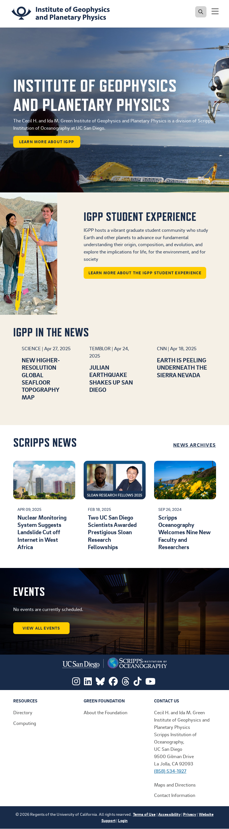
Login (123, 820)
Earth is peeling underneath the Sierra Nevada (182, 367)
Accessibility (169, 814)
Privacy (189, 814)
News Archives (194, 445)
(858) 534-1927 (170, 771)
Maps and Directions (175, 784)
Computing (24, 723)
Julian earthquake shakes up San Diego (111, 378)
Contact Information (174, 795)
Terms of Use (144, 814)
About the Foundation (105, 712)
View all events (41, 628)
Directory (22, 712)
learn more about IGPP (46, 141)
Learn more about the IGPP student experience (145, 272)
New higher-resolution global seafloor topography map (41, 378)
